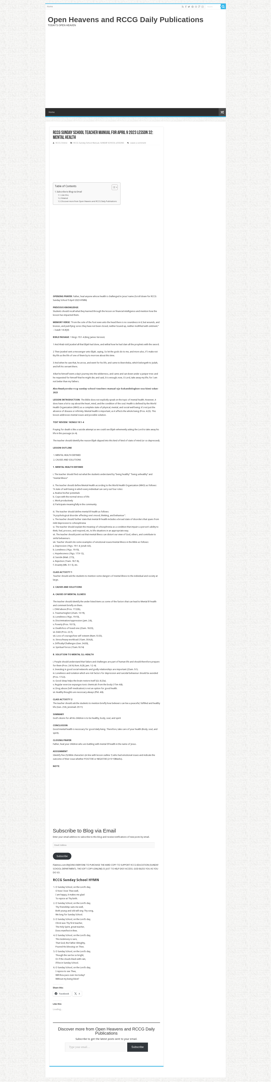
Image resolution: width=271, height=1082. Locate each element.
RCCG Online (61, 143)
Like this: (65, 195)
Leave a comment (138, 143)
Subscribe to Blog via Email (69, 192)
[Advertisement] (160, 67)
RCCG (133, 865)
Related (64, 198)
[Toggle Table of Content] (113, 187)
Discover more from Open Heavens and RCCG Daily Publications (89, 201)
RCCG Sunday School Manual (86, 143)
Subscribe (62, 856)
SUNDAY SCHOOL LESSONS (112, 143)
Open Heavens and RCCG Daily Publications (126, 19)
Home (50, 6)
